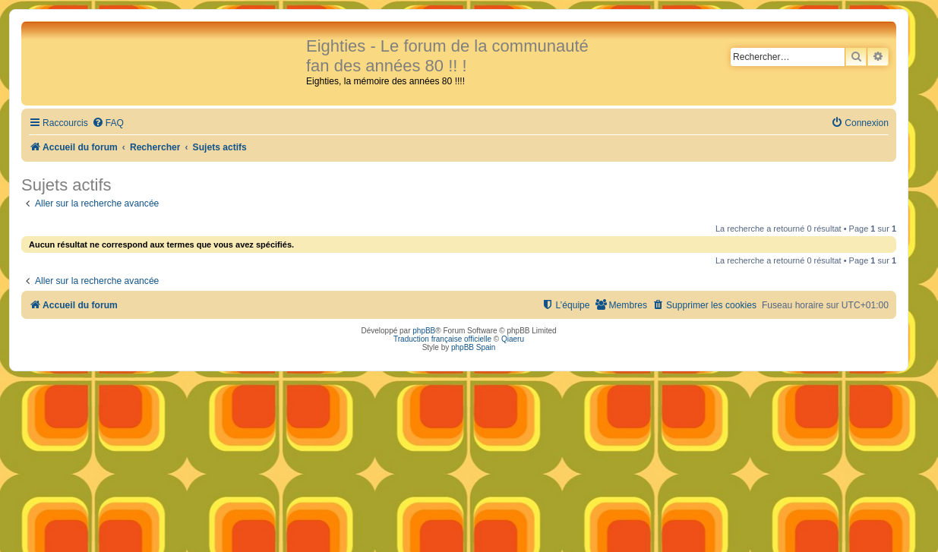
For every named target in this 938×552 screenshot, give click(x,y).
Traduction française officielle (442, 339)
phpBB (423, 330)
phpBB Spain (473, 347)
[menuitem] (108, 123)
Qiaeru (512, 339)
